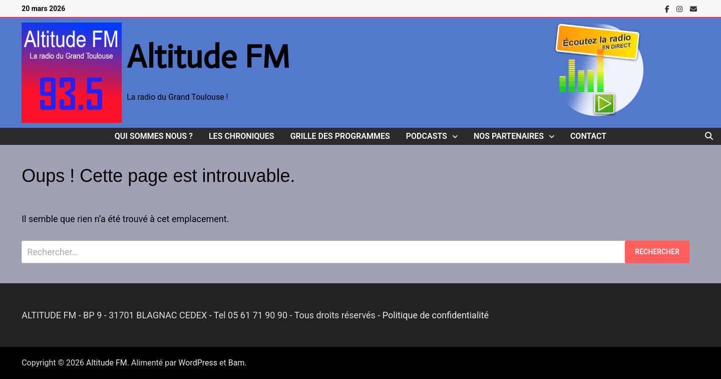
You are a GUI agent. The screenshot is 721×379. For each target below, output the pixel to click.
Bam (236, 362)
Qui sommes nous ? (154, 136)
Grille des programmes (340, 136)
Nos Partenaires (509, 136)
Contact (588, 136)
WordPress (197, 362)
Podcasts (426, 136)
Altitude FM (208, 56)
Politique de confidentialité (436, 315)
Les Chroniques (241, 136)
